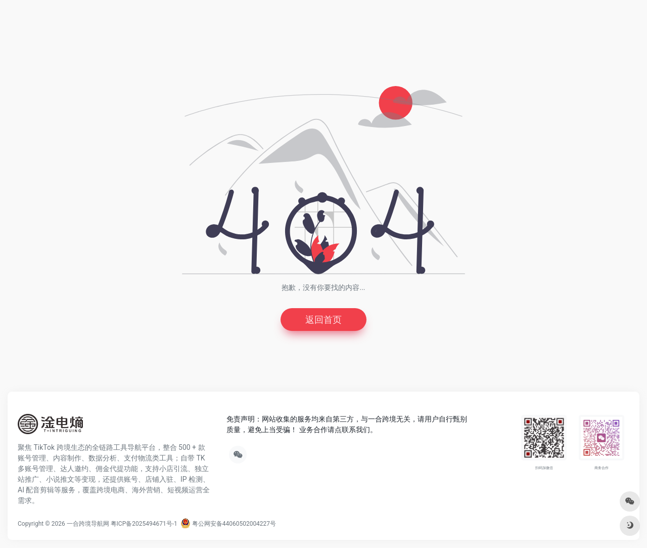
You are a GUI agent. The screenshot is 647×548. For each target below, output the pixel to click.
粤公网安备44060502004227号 (228, 523)
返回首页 (323, 319)
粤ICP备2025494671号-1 (144, 523)
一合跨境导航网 (88, 523)
